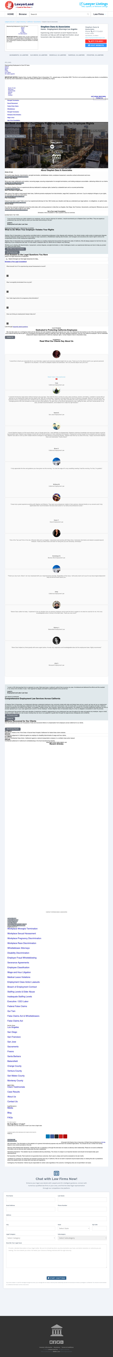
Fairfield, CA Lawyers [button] (76, 55)
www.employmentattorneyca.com (95, 38)
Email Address (10, 1205)
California (29, 22)
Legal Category (10, 1234)
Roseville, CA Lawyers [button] (57, 55)
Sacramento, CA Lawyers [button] (18, 55)
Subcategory (62, 1234)
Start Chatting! (56, 1278)
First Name (9, 1196)
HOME (10, 14)
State (59, 1224)
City (7, 1224)
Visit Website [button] (96, 45)
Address (8, 1215)
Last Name (61, 1196)
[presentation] (56, 1272)
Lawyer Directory (21, 22)
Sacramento (37, 22)
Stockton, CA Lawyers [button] (95, 55)
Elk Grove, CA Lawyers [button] (38, 55)
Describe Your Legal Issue (14, 1243)
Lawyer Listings (94, 3)
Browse (23, 14)
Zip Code (95, 1224)
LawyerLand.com (10, 22)
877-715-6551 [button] (96, 41)
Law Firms (99, 14)
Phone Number (62, 1205)
